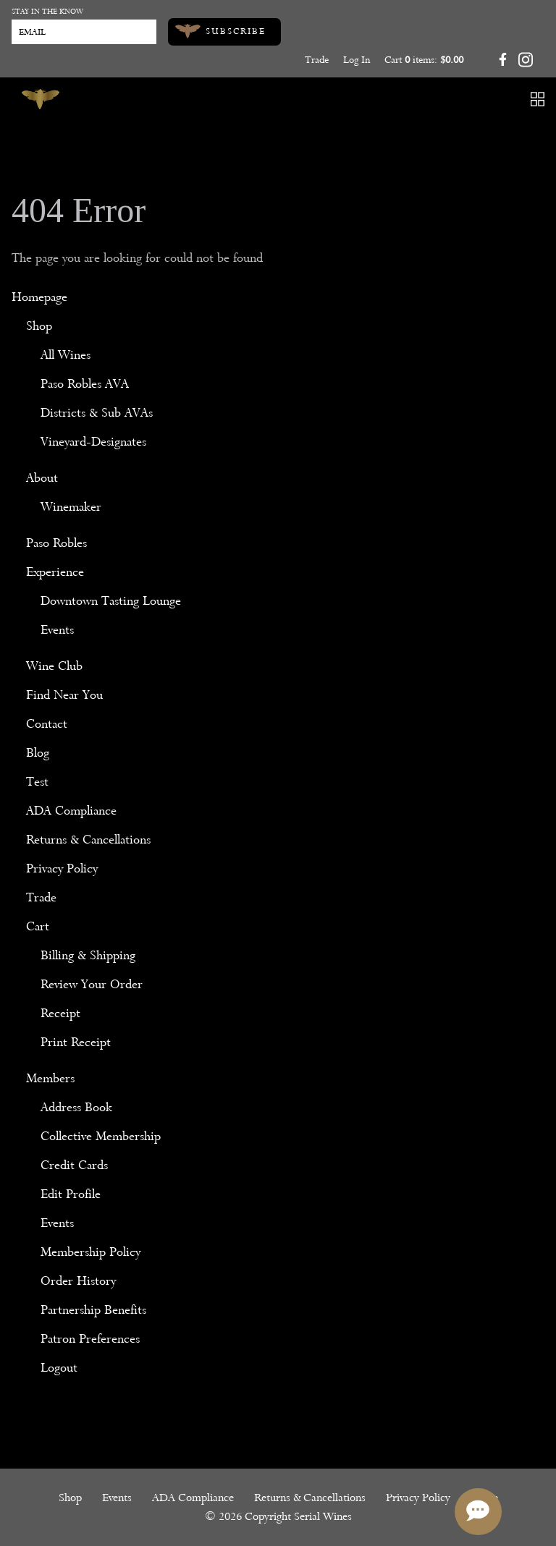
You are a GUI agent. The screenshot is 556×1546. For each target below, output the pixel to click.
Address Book (76, 1107)
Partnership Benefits (93, 1309)
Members (50, 1078)
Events (57, 629)
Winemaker (71, 506)
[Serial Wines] (41, 99)
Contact (46, 723)
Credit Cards (74, 1165)
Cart (37, 926)
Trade (317, 60)
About (42, 478)
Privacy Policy (62, 868)
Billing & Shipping (88, 955)
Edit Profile (71, 1194)
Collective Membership (101, 1136)
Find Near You (64, 695)
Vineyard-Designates (93, 441)
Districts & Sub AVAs (97, 412)
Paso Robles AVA (85, 383)
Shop (39, 326)
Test (37, 781)
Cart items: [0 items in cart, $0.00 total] (423, 60)
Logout (59, 1367)
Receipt (60, 1013)
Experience (55, 572)
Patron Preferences (90, 1338)
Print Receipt (76, 1042)
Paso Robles (56, 543)
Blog (37, 752)
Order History (78, 1281)
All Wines (65, 355)
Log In (356, 60)
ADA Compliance (71, 810)
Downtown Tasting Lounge (111, 601)
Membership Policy (90, 1252)
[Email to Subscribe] (84, 32)
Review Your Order (92, 984)
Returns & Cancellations (88, 839)
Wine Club (54, 666)
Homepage (39, 297)
